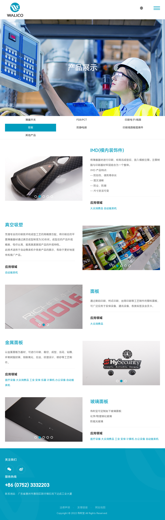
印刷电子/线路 (133, 119)
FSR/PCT (81, 119)
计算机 (51, 380)
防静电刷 (82, 127)
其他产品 (30, 135)
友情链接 (82, 507)
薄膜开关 (30, 119)
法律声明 (65, 507)
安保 (37, 380)
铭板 (30, 127)
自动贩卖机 (110, 208)
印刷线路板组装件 (133, 127)
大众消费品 (96, 208)
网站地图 (100, 507)
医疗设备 (10, 380)
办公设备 (60, 380)
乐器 (43, 380)
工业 (32, 380)
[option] (44, 178)
